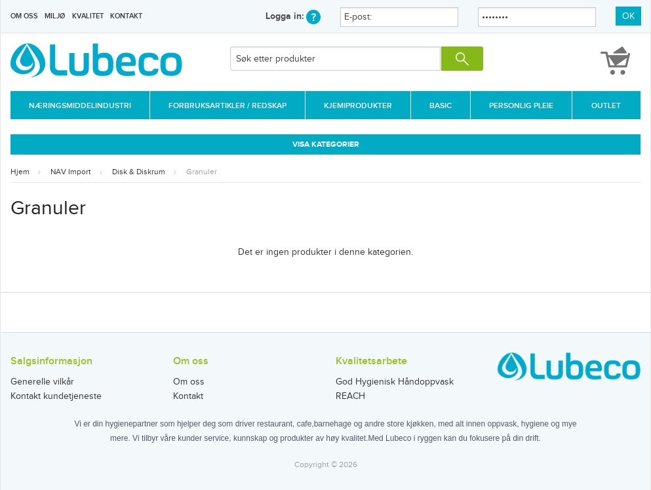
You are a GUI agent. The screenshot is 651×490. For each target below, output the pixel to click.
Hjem (20, 171)
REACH (350, 396)
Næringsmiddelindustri (80, 106)
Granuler (201, 171)
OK (628, 16)
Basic (440, 106)
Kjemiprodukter (358, 106)
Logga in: (293, 16)
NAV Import (70, 171)
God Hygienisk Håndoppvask (395, 382)
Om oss (24, 16)
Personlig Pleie (521, 106)
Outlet (606, 106)
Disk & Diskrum (138, 171)
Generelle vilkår (42, 382)
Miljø (55, 16)
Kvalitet (88, 16)
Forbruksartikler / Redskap (227, 106)
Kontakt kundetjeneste (56, 396)
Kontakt (126, 16)
